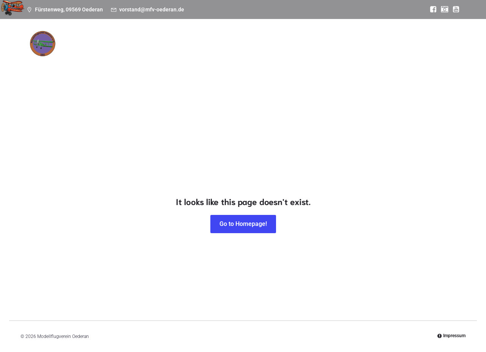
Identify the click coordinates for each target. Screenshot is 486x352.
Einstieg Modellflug (255, 65)
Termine (120, 65)
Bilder (208, 65)
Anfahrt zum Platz (381, 65)
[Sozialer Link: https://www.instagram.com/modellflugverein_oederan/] (442, 9)
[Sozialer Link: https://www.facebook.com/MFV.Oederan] (431, 9)
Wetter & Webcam (319, 65)
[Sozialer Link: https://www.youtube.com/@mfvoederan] (454, 9)
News (88, 65)
